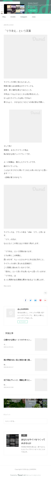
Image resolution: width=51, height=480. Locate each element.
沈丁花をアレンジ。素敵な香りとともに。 (20, 380)
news (33, 17)
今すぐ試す (33, 10)
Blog (3, 17)
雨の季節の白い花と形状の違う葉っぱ (18, 360)
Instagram (23, 17)
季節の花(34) (7, 286)
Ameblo (13, 17)
